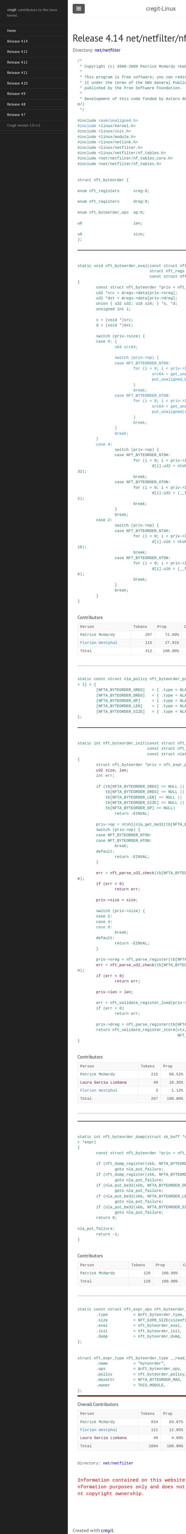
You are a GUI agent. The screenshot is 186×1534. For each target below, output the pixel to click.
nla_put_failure (143, 1169)
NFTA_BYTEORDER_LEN (119, 706)
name (103, 1363)
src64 (130, 347)
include (88, 120)
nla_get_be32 (149, 824)
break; (140, 390)
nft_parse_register (147, 959)
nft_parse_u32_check (132, 873)
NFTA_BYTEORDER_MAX (159, 1380)
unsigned (105, 309)
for (136, 368)
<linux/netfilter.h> (120, 148)
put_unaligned (167, 412)
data (142, 293)
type (168, 690)
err (108, 775)
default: (105, 851)
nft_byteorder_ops (109, 212)
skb (150, 1164)
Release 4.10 (17, 83)
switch (103, 336)
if (98, 786)
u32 (99, 293)
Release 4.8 (16, 104)
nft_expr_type (109, 1358)
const (155, 266)
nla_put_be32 (119, 1185)
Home (11, 30)
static (85, 266)
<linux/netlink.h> (118, 142)
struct (85, 180)
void (98, 266)
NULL (172, 786)
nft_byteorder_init (124, 743)
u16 (139, 303)
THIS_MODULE (151, 1385)
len (136, 223)
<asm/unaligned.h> (118, 120)
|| (182, 786)
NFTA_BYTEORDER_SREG (120, 690)
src (111, 293)
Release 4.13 (17, 51)
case (100, 341)
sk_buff (171, 1137)
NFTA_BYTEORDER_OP (118, 701)
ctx (181, 1030)
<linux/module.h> (117, 137)
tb (107, 786)
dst (111, 298)
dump (103, 1336)
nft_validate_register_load (140, 1003)
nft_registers (104, 191)
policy (105, 1374)
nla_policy (135, 679)
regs (128, 293)
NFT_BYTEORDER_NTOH (147, 363)
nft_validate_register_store (143, 1030)
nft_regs (175, 271)
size (137, 234)
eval (103, 1325)
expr (89, 1142)
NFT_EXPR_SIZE (153, 1320)
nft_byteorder (109, 180)
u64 (118, 347)
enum (82, 191)
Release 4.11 (17, 72)
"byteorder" (151, 1363)
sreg (137, 191)
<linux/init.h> (114, 131)
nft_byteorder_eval (126, 266)
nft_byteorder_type (161, 1315)
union (102, 303)
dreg (137, 201)
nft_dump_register (125, 1164)
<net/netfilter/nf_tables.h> (129, 164)
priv (165, 287)
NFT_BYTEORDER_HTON (147, 395)
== (163, 786)
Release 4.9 (16, 93)
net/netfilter (107, 50)
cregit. (107, 1530)
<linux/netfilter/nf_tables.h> (132, 153)
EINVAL (140, 813)
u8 (80, 223)
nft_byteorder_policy (161, 1374)
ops (101, 1369)
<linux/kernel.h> (117, 126)
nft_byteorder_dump (124, 1137)
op (135, 212)
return (122, 813)
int (120, 309)
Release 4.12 (17, 62)
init (103, 1331)
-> (135, 293)
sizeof (177, 1320)
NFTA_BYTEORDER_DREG (120, 695)
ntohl (127, 824)
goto (119, 1169)
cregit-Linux (161, 8)
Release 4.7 (16, 114)
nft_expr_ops (138, 1309)
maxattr (106, 1380)
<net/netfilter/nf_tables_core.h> (135, 158)
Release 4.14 (17, 41)
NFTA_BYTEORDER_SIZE (120, 711)
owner (104, 1385)
